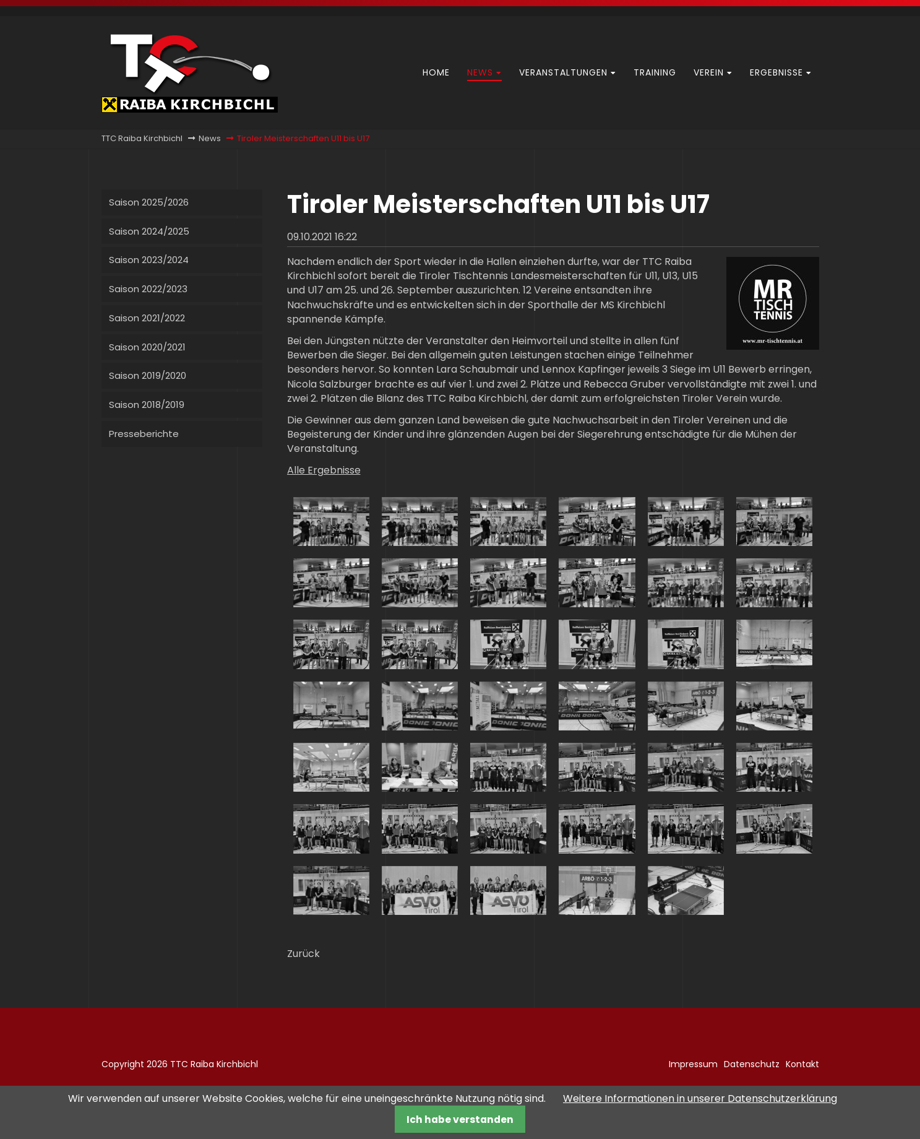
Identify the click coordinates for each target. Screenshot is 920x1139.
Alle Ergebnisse (324, 470)
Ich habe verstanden (460, 1119)
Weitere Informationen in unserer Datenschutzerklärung (700, 1098)
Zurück (303, 953)
